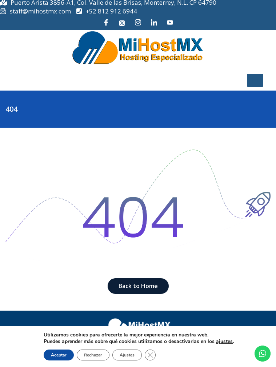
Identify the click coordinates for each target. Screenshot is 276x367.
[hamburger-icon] (255, 80)
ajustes (224, 341)
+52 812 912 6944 (106, 11)
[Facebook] (106, 22)
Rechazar (93, 355)
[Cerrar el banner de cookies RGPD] (150, 355)
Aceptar (59, 355)
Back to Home (138, 286)
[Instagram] (138, 22)
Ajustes (127, 355)
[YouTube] (170, 22)
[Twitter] (122, 22)
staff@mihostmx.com (35, 11)
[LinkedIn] (154, 22)
